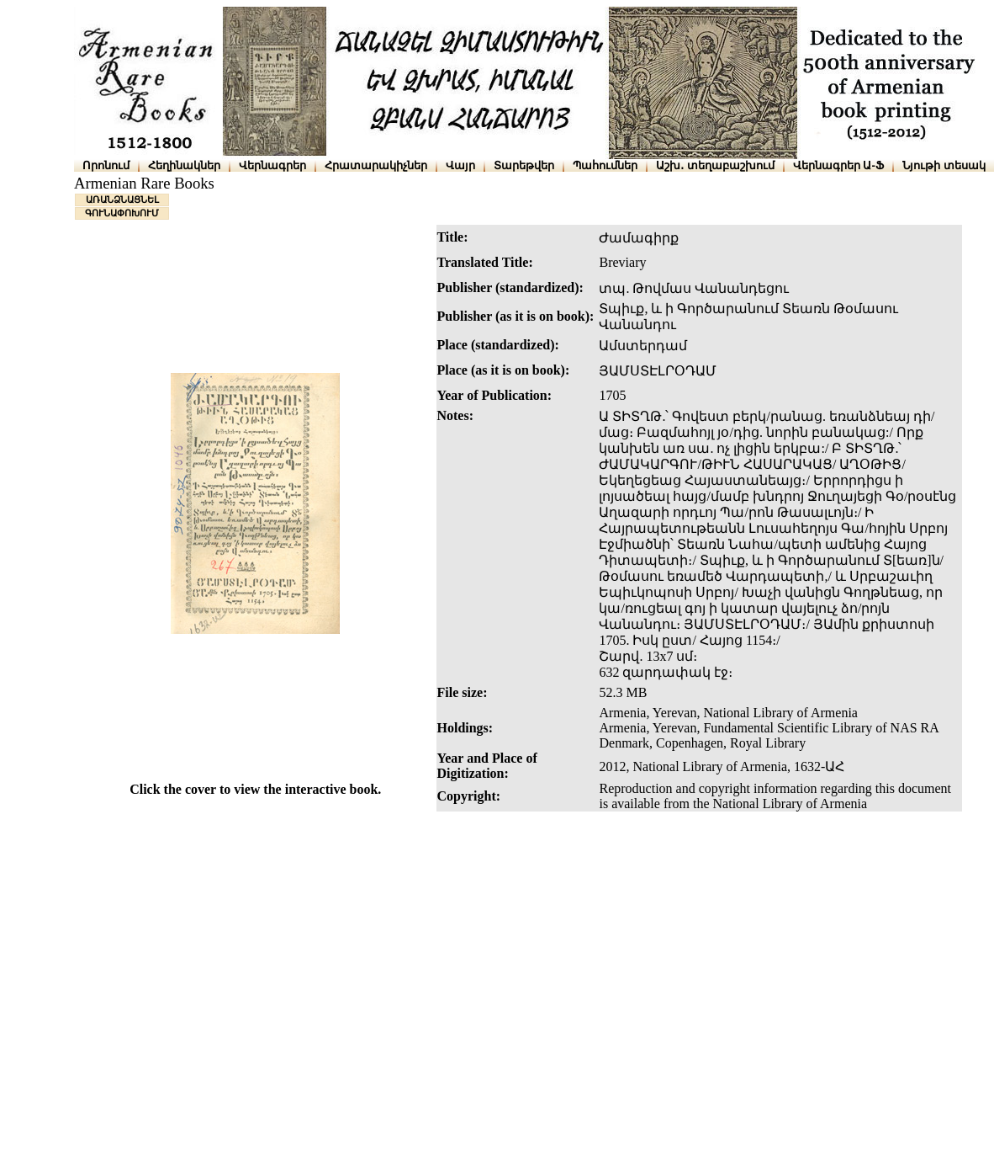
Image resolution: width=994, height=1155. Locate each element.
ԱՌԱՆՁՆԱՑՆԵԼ (122, 199)
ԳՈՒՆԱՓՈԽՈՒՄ (122, 213)
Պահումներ (605, 165)
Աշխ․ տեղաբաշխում (715, 165)
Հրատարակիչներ (376, 165)
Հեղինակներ (184, 165)
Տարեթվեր (524, 165)
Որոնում (106, 165)
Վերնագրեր (272, 165)
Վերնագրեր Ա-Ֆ (838, 165)
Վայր (460, 165)
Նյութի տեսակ (944, 165)
